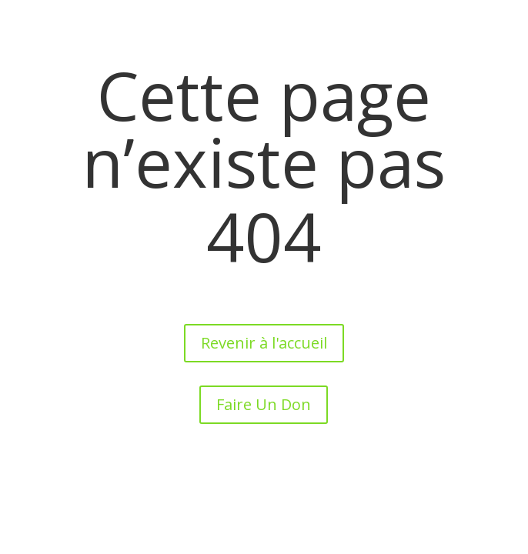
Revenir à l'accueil (264, 342)
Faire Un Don (263, 404)
